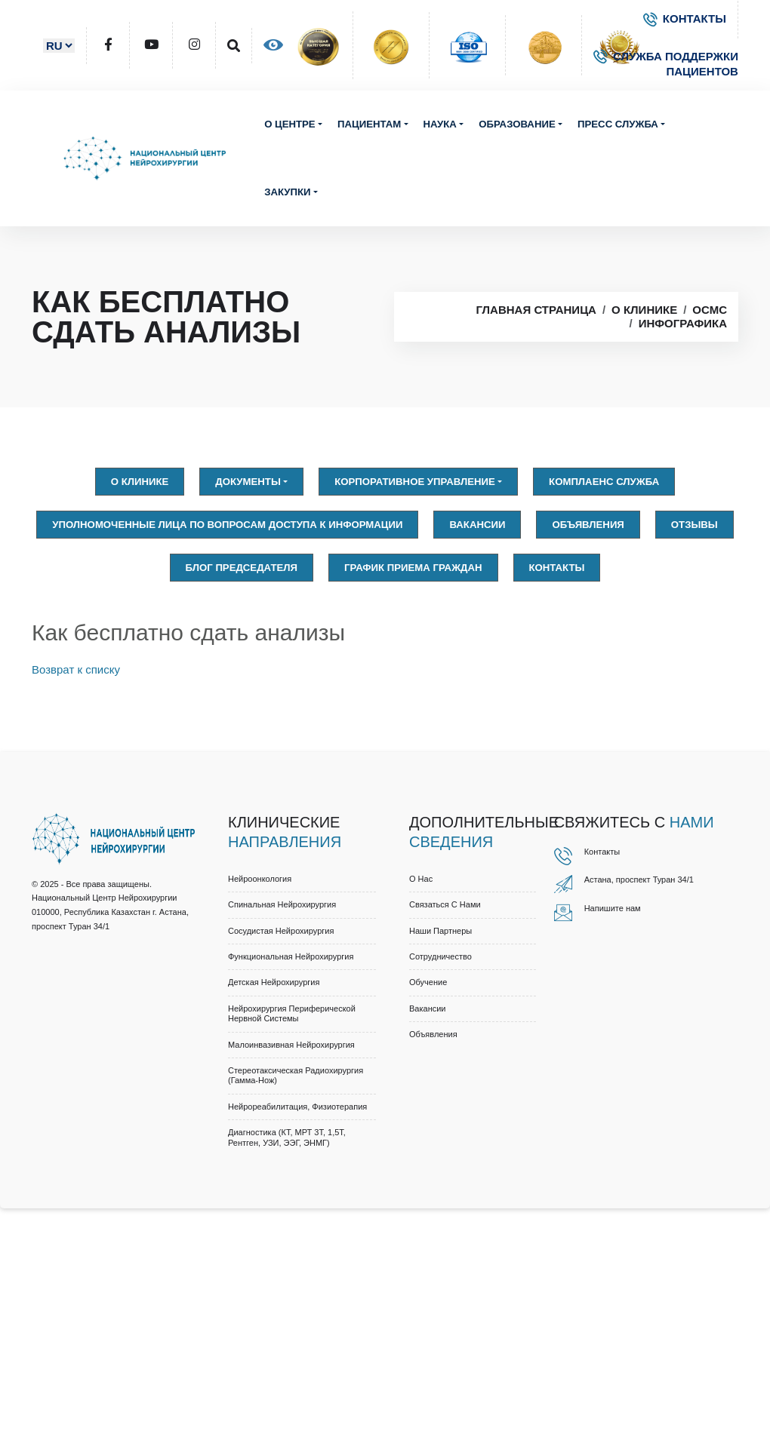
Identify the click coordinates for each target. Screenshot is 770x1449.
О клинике (644, 309)
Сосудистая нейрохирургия (281, 930)
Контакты (557, 567)
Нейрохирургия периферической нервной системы (292, 1013)
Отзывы (694, 524)
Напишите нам (612, 908)
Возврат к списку (76, 669)
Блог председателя (241, 567)
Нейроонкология (259, 878)
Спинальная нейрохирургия (282, 904)
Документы (248, 481)
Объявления (588, 524)
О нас (421, 878)
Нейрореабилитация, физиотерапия (297, 1106)
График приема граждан (413, 567)
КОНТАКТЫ (684, 18)
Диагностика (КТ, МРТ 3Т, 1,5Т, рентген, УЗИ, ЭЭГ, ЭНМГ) (287, 1137)
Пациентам (369, 124)
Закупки (287, 192)
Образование (517, 124)
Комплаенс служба (604, 481)
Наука (440, 124)
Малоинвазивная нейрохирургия (291, 1044)
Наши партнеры (440, 930)
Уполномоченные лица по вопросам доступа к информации (227, 524)
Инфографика (683, 323)
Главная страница (536, 309)
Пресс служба (618, 124)
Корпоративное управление (414, 481)
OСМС (709, 309)
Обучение (428, 982)
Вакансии (477, 524)
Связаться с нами (445, 904)
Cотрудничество (440, 956)
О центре (290, 124)
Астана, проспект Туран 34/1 (639, 879)
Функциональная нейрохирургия (290, 956)
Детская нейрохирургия (273, 982)
